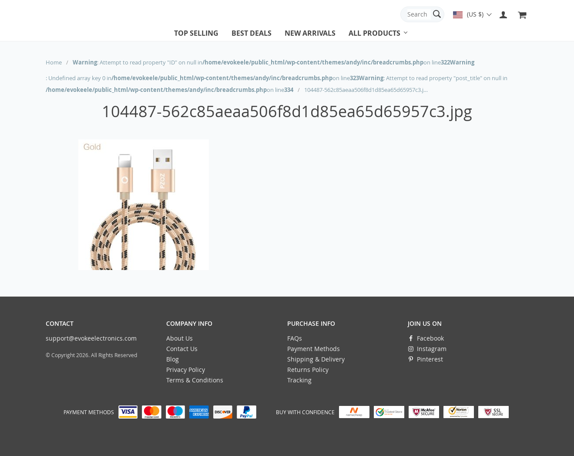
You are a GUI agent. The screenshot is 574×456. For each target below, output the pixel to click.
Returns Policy (308, 369)
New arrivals (310, 33)
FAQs (294, 338)
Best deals (252, 33)
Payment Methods (313, 349)
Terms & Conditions (194, 380)
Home (54, 62)
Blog (172, 359)
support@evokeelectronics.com (91, 338)
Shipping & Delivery (316, 359)
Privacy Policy (185, 369)
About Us (179, 338)
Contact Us (182, 349)
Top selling (196, 33)
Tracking (299, 380)
